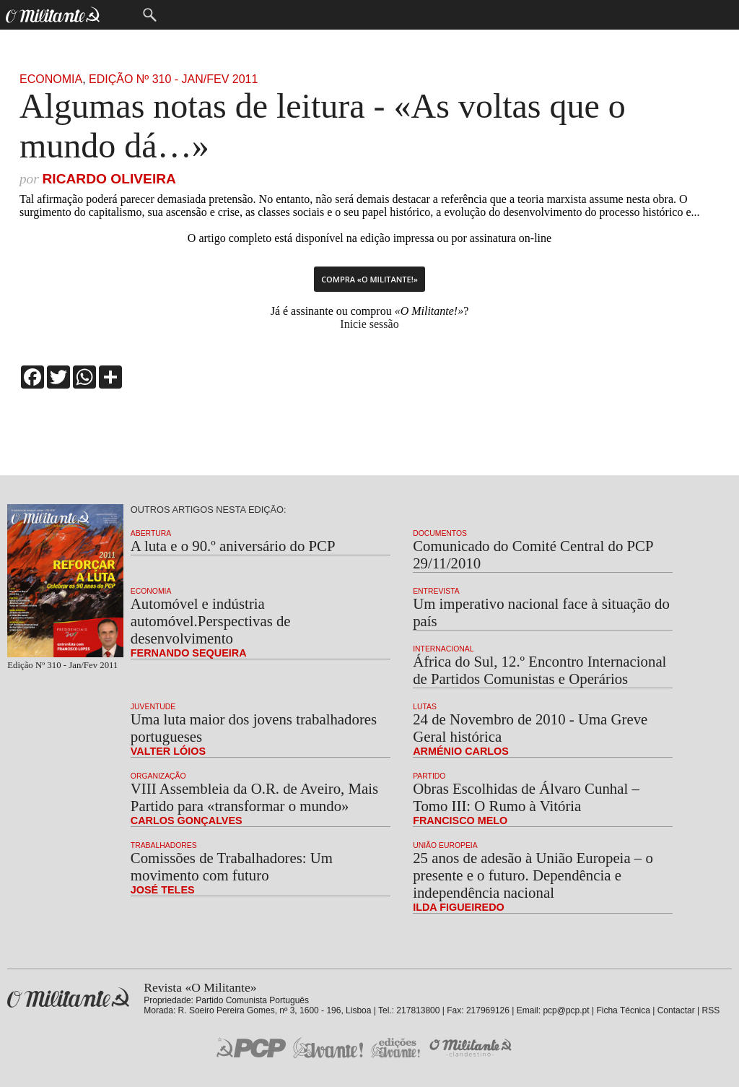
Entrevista (436, 591)
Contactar (676, 1010)
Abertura (151, 533)
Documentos (440, 533)
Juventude (153, 707)
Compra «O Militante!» (369, 279)
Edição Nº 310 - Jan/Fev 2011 (173, 79)
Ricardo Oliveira (109, 178)
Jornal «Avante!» (328, 1047)
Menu (120, 15)
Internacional (443, 649)
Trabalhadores (164, 845)
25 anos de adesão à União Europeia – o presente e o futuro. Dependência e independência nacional (533, 875)
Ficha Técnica (623, 1010)
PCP (251, 1047)
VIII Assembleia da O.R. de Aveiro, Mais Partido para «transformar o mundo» (254, 797)
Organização (158, 776)
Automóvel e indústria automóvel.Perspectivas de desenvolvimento (211, 620)
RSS (711, 1010)
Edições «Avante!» (395, 1047)
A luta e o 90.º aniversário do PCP (233, 545)
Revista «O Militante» (68, 997)
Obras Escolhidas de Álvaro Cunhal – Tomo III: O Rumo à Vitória (526, 797)
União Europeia (445, 845)
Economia (50, 79)
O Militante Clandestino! (472, 1047)
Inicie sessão (369, 324)
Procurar (150, 15)
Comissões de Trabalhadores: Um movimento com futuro (232, 866)
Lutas (425, 707)
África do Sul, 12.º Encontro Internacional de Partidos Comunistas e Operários (539, 670)
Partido (429, 776)
